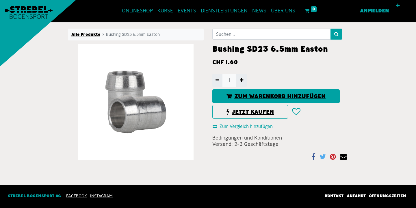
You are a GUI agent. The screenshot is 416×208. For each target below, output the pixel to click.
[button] (398, 6)
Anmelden (374, 11)
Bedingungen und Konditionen (247, 138)
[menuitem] (137, 11)
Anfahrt (356, 195)
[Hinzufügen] (241, 80)
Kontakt (334, 195)
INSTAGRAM (101, 195)
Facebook (76, 195)
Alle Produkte (85, 34)
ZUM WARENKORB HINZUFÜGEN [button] (276, 96)
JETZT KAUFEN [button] (250, 111)
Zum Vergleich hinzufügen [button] (243, 126)
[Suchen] (336, 34)
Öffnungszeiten (387, 195)
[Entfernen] (217, 80)
